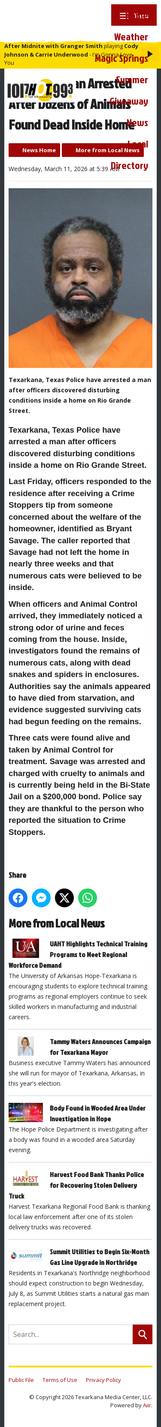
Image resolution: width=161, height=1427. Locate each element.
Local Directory (129, 154)
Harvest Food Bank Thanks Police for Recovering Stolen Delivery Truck (76, 1185)
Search (142, 1334)
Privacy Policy (103, 1380)
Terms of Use (60, 1380)
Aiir (147, 1405)
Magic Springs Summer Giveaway (121, 79)
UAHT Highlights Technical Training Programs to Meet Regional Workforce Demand (78, 954)
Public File (21, 1380)
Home (136, 15)
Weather (131, 36)
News (137, 122)
